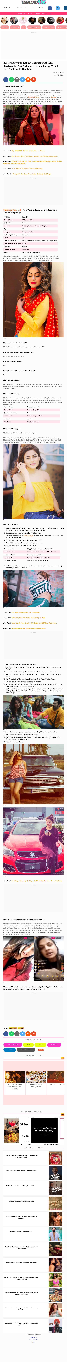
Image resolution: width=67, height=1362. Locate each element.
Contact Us (37, 7)
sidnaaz (21, 1028)
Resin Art (21, 13)
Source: (5, 146)
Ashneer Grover (34, 27)
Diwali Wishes (54, 1044)
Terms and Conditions (34, 1339)
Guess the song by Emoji (26, 1049)
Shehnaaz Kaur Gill (12, 210)
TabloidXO (60, 75)
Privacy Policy (34, 1337)
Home (34, 1342)
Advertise (22, 7)
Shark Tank (15, 27)
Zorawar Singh (28, 536)
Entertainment (41, 13)
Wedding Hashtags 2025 (13, 1044)
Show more (41, 1049)
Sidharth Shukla (33, 97)
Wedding (4, 27)
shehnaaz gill (13, 1028)
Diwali (28, 1044)
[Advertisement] (33, 46)
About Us (7, 7)
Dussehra (10, 1049)
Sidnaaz (53, 97)
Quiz (30, 13)
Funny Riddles (48, 27)
